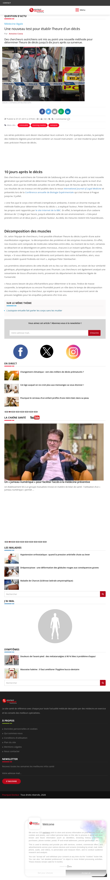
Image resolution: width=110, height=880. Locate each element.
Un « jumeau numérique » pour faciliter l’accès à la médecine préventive (47, 482)
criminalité (23, 125)
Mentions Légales (13, 746)
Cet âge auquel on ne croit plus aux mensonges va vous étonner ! (52, 385)
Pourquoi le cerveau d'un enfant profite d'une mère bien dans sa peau (54, 398)
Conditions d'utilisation (15, 737)
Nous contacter (12, 751)
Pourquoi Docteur (11, 794)
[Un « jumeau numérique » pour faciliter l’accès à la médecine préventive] (55, 452)
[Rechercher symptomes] (103, 683)
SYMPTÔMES (11, 649)
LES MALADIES (12, 547)
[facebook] (24, 352)
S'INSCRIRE (11, 781)
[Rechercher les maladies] (103, 594)
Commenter (62, 119)
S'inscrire (94, 332)
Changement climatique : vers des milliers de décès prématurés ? (52, 371)
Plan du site (10, 742)
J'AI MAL (9, 601)
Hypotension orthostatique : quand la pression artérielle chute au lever (55, 554)
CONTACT (7, 3)
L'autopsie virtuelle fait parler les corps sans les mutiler (34, 310)
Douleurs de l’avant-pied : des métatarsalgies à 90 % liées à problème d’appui (57, 656)
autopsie (53, 125)
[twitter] (51, 351)
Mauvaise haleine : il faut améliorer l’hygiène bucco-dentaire (49, 669)
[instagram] (77, 352)
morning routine (39, 125)
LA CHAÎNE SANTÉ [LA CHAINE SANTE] (15, 417)
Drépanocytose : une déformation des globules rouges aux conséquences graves (59, 567)
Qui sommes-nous (13, 733)
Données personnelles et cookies (20, 728)
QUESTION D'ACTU (15, 16)
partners (46, 832)
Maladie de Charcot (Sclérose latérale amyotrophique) (46, 580)
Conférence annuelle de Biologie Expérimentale (49, 192)
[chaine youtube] (35, 418)
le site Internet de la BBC (48, 210)
